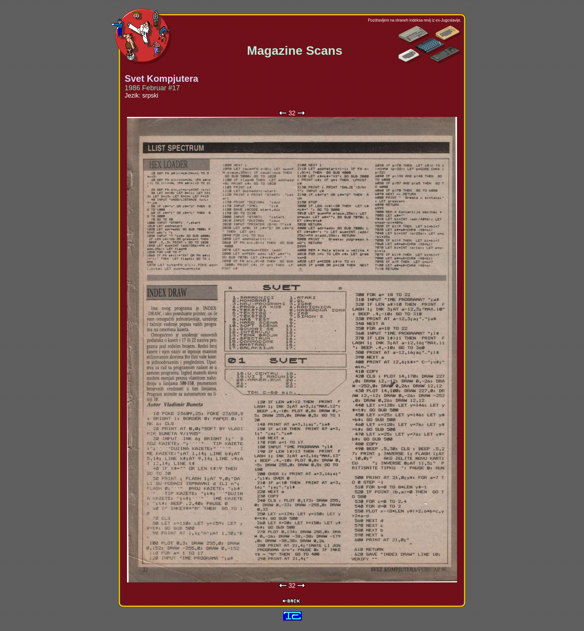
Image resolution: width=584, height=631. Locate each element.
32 (292, 113)
